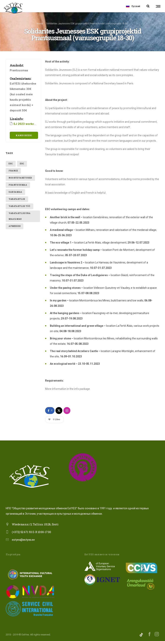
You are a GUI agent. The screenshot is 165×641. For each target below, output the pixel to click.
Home (40, 23)
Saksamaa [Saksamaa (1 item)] (15, 191)
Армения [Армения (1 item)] (14, 225)
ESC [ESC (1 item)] (11, 162)
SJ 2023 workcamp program (33, 123)
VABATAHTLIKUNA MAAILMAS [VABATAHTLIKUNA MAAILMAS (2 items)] (19, 215)
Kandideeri (24, 134)
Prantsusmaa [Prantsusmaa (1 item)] (18, 184)
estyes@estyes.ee (23, 539)
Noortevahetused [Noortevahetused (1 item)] (20, 177)
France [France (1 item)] (13, 170)
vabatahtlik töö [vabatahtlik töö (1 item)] (19, 205)
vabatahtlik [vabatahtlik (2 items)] (17, 198)
